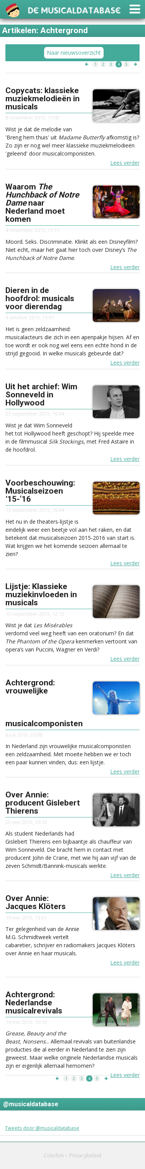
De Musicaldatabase (74, 9)
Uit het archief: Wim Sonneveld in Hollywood (41, 394)
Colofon (54, 1155)
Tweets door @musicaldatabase (42, 1127)
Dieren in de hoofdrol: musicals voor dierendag (39, 298)
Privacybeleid (85, 1155)
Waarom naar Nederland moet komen (42, 203)
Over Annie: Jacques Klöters (35, 902)
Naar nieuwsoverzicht (74, 52)
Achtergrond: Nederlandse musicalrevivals (33, 1002)
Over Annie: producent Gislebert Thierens (42, 803)
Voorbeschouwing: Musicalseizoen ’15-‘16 (40, 491)
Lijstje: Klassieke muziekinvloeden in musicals (41, 594)
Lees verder (125, 162)
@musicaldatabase (30, 1104)
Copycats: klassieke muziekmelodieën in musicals (42, 98)
